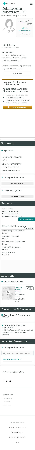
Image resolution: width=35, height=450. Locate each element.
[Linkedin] (7, 380)
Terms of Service (17, 432)
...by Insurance (7, 398)
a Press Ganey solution (13, 372)
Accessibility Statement (17, 437)
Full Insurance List (17, 184)
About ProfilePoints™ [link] (25, 29)
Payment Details (17, 197)
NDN (17, 442)
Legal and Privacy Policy (17, 427)
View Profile (29, 288)
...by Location (7, 405)
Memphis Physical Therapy (18, 290)
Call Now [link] (17, 73)
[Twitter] (10, 380)
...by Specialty (7, 401)
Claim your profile (17, 107)
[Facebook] (4, 380)
